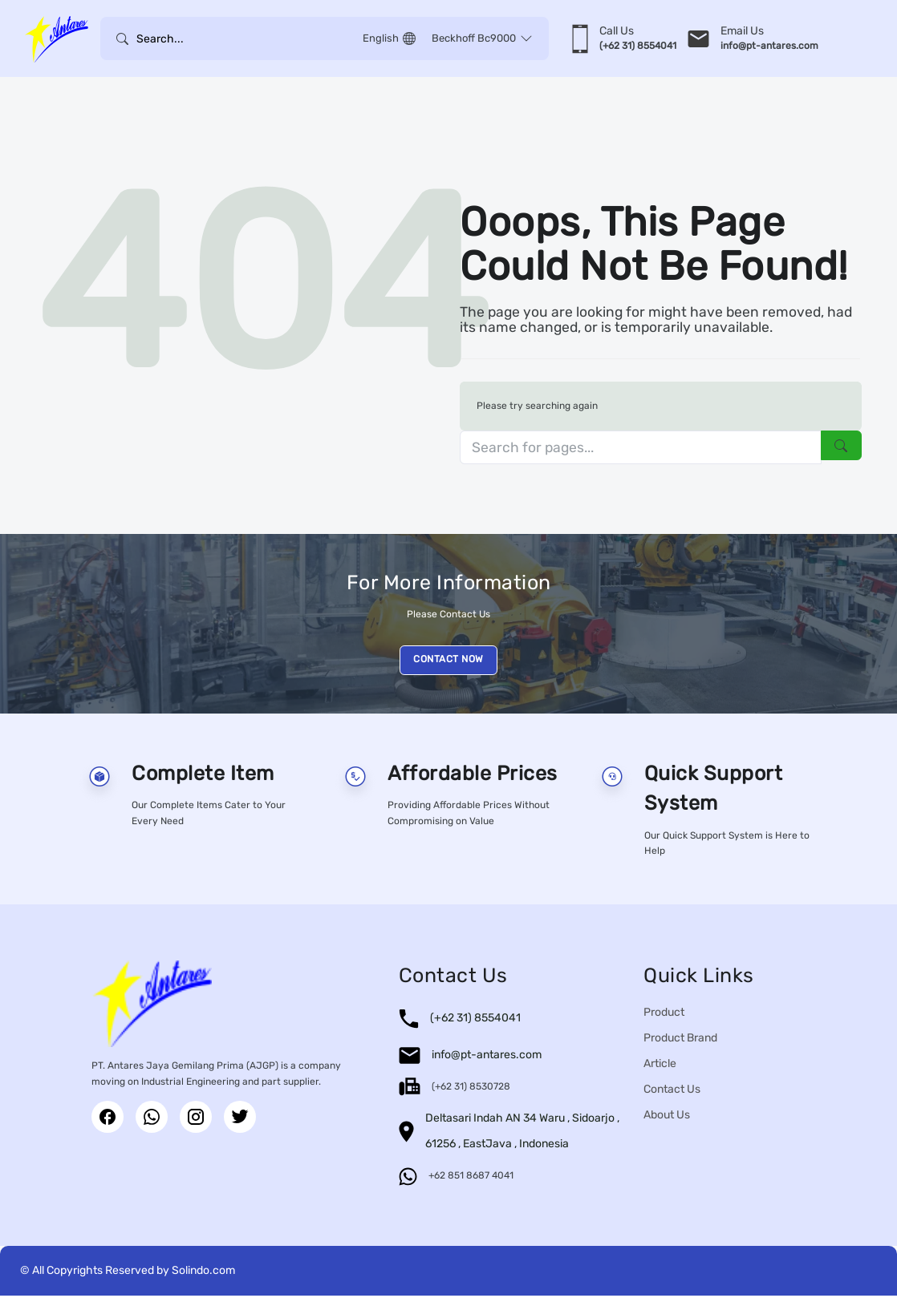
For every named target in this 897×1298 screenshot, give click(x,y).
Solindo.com (203, 1273)
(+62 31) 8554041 (475, 1020)
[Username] (245, 38)
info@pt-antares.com (487, 1057)
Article (659, 1066)
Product (663, 1014)
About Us (666, 1117)
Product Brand (680, 1040)
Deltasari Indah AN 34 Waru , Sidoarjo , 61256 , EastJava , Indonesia (522, 1133)
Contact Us (671, 1091)
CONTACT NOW (448, 661)
